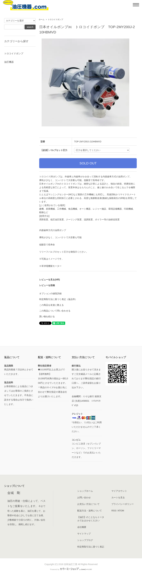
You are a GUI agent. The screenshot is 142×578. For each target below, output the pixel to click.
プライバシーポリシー (122, 504)
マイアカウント (119, 491)
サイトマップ (84, 533)
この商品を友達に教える (51, 305)
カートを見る (118, 497)
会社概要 (81, 527)
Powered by (71, 569)
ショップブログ (85, 540)
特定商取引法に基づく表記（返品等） (58, 299)
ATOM (121, 510)
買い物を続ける (47, 316)
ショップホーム (85, 491)
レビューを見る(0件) (49, 279)
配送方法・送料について (89, 510)
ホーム (41, 19)
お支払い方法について (88, 504)
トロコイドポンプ (55, 19)
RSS (113, 510)
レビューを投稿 (47, 285)
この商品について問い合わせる (54, 310)
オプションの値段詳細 (50, 293)
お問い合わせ (84, 497)
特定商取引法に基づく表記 (90, 546)
